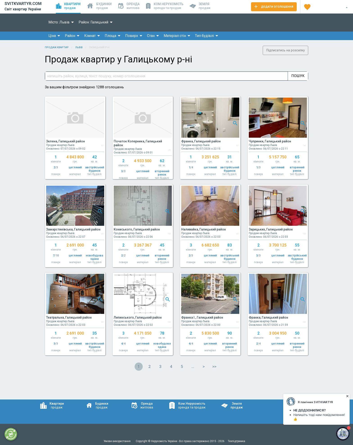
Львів (79, 47)
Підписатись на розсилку (285, 50)
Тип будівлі (204, 36)
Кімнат (90, 36)
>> (214, 366)
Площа (110, 36)
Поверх (131, 36)
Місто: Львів (59, 22)
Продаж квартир (57, 47)
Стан (151, 36)
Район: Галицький (93, 22)
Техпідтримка (236, 441)
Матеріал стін (175, 36)
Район (70, 36)
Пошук (298, 76)
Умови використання (117, 441)
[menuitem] (60, 22)
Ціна (52, 36)
